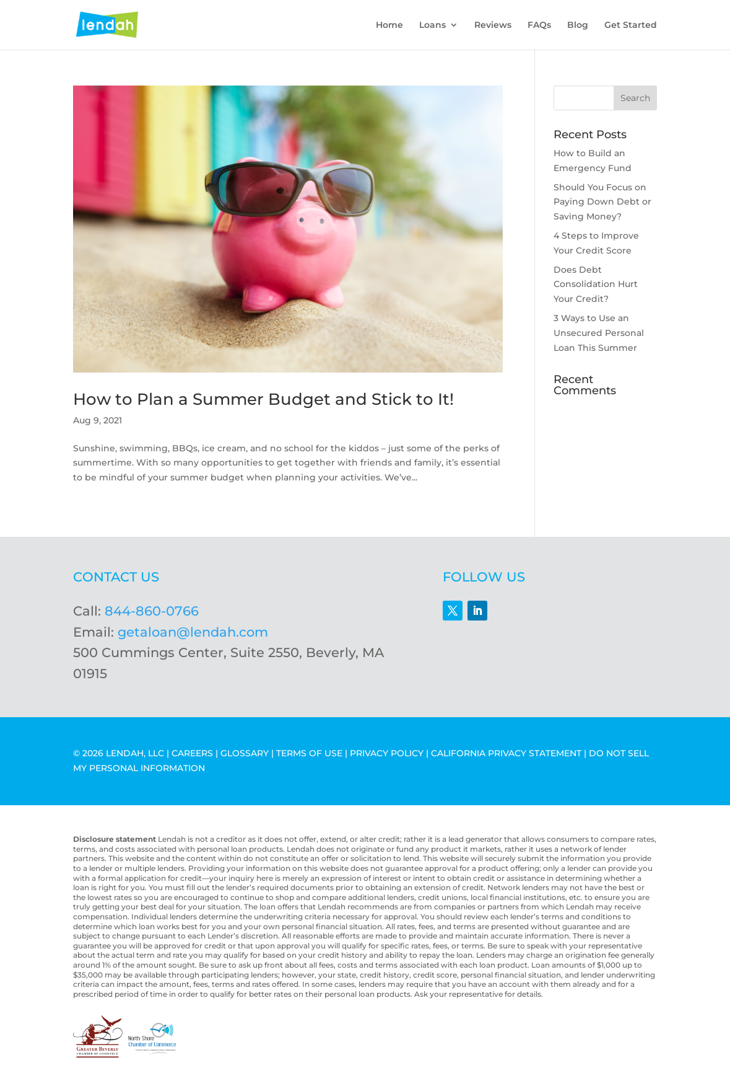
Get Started (630, 25)
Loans (432, 25)
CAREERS (192, 753)
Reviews (492, 25)
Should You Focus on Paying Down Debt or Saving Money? (602, 202)
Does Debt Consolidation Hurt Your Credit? (596, 284)
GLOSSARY (244, 753)
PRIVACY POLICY (387, 753)
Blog (577, 25)
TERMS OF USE (309, 753)
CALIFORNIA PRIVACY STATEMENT (506, 753)
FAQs (539, 25)
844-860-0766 (152, 611)
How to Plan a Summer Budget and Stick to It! (263, 399)
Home (389, 25)
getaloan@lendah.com (193, 632)
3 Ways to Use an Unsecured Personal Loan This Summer (599, 332)
